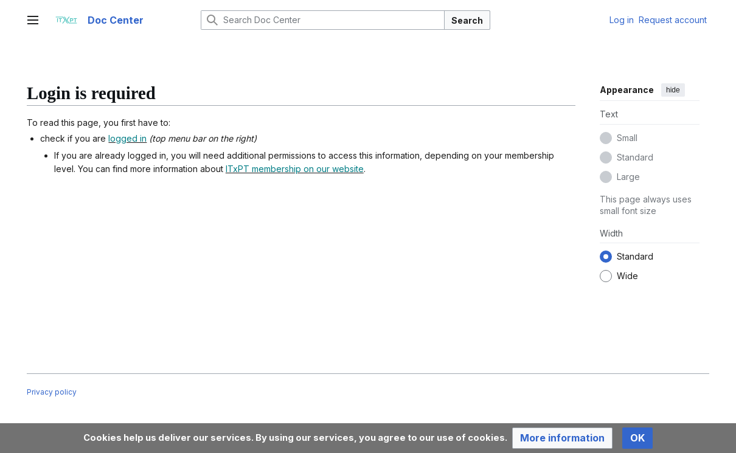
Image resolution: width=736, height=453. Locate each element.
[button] (562, 438)
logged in (127, 138)
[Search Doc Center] (323, 20)
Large (628, 176)
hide (673, 90)
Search (467, 20)
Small (627, 138)
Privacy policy (52, 391)
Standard (635, 157)
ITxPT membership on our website (295, 169)
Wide (627, 276)
